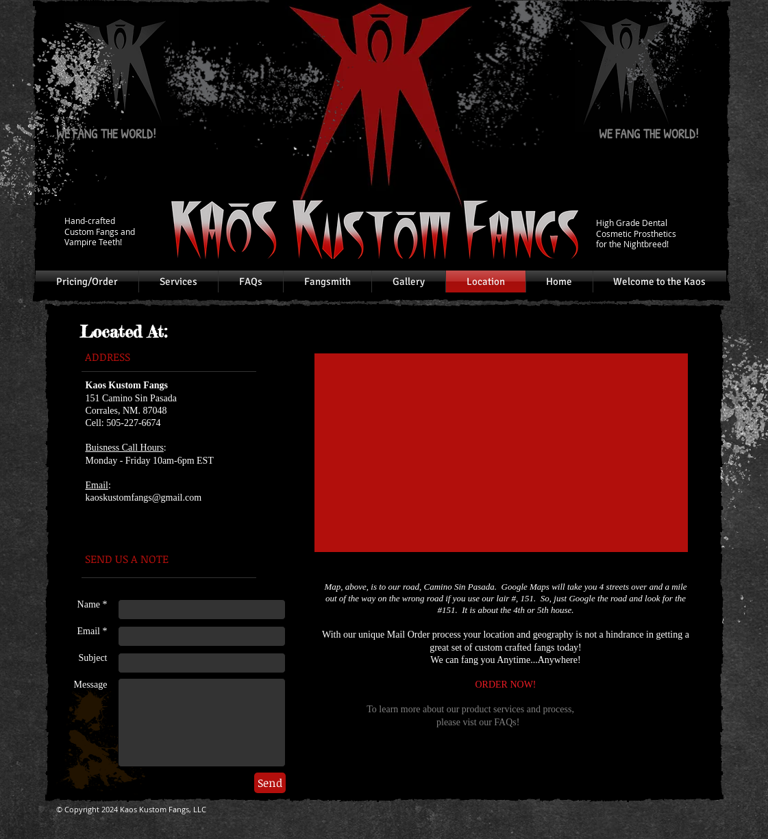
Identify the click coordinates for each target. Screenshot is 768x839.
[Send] (270, 783)
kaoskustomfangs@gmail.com (144, 497)
